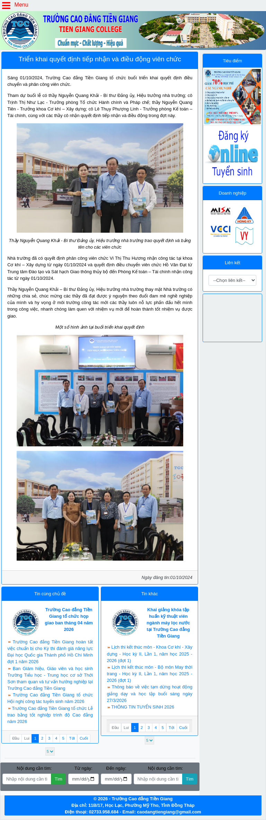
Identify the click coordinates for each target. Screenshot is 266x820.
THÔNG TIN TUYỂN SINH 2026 (142, 707)
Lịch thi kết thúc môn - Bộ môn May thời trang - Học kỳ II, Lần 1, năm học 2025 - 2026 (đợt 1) (149, 674)
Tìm (58, 779)
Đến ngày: (116, 768)
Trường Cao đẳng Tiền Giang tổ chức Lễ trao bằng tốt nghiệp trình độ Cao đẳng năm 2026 (50, 715)
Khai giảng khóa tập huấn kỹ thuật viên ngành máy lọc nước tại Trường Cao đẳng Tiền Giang (168, 623)
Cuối (84, 738)
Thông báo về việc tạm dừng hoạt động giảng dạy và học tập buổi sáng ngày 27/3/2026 (149, 693)
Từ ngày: (83, 768)
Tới (72, 738)
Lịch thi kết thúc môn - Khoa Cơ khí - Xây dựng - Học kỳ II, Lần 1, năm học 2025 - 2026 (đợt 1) (149, 653)
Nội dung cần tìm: (34, 768)
